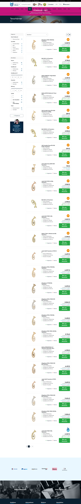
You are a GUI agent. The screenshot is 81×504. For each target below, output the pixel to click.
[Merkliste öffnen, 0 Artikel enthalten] (60, 4)
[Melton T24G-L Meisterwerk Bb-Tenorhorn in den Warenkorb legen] (64, 247)
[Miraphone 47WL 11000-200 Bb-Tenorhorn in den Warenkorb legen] (64, 345)
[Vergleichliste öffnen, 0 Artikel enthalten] (56, 4)
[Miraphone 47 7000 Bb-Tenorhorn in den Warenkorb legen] (64, 297)
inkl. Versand (68, 48)
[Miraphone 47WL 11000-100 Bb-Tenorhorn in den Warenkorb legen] (64, 425)
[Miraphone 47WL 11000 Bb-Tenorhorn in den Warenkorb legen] (64, 54)
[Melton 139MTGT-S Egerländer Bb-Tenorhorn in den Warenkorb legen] (64, 90)
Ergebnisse (17, 120)
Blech (11, 25)
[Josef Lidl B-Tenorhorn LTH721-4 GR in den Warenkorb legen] (64, 393)
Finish (12, 110)
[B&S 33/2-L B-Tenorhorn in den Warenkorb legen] (64, 71)
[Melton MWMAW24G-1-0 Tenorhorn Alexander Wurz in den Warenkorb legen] (64, 361)
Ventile (12, 98)
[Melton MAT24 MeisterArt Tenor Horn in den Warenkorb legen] (64, 107)
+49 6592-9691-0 (27, 0)
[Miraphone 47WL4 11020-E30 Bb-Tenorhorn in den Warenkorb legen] (64, 409)
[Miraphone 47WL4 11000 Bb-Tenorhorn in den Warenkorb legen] (64, 281)
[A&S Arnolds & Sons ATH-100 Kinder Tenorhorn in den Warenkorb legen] (64, 159)
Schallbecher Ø (14, 77)
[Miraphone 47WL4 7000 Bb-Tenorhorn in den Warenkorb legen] (64, 329)
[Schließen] (79, 14)
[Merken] (55, 54)
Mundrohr (13, 84)
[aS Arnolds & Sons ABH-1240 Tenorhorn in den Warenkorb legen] (64, 178)
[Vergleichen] (49, 54)
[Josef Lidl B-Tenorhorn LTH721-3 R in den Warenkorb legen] (64, 265)
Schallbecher (13, 71)
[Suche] (26, 4)
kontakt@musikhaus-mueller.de (16, 0)
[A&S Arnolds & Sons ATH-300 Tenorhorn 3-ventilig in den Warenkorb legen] (64, 124)
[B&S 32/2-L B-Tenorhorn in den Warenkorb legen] (64, 213)
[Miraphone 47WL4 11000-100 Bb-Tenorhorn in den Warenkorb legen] (64, 377)
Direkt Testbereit (14, 41)
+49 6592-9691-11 (17, 133)
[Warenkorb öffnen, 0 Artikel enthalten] (66, 4)
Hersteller (13, 46)
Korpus (12, 65)
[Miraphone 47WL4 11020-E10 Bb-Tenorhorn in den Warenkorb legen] (64, 313)
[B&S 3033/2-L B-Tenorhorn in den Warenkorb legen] (64, 142)
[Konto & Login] (51, 4)
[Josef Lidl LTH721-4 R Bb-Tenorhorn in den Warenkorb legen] (64, 195)
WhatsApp (63, 0)
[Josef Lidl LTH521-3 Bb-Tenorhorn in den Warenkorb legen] (64, 445)
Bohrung (13, 91)
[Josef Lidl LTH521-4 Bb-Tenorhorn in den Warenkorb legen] (64, 230)
